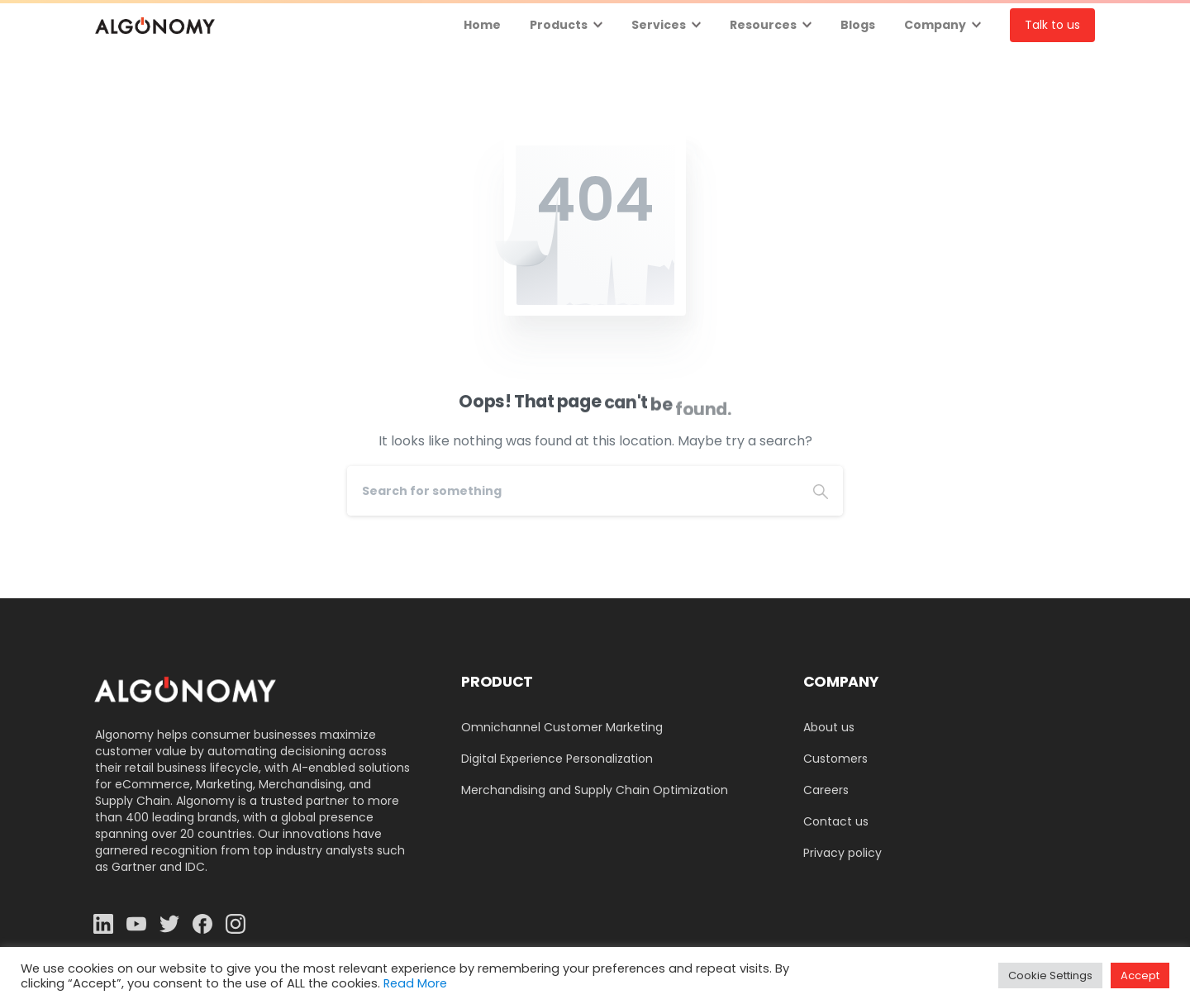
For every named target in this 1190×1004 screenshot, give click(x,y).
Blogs (857, 25)
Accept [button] (1140, 975)
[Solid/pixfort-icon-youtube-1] (136, 923)
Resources (763, 25)
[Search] (572, 491)
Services (658, 25)
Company (935, 25)
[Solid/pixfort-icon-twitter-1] (169, 923)
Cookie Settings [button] (1050, 975)
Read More (415, 983)
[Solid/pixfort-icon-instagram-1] (235, 923)
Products (559, 25)
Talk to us (1052, 25)
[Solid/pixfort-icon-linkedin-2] (103, 923)
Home (482, 25)
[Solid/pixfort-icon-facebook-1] (202, 923)
